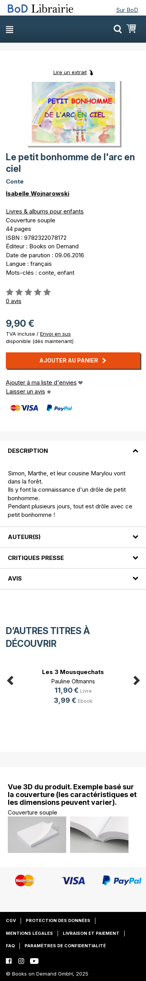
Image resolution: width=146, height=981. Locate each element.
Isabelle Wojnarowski (37, 193)
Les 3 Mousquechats (73, 672)
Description (28, 450)
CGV (11, 920)
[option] (73, 687)
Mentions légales (29, 933)
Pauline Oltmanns (73, 681)
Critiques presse (36, 558)
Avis (15, 578)
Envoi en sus (55, 334)
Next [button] (136, 679)
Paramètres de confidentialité (65, 945)
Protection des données (58, 920)
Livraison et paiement (91, 933)
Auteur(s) (24, 537)
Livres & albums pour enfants (45, 211)
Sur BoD (127, 10)
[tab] (73, 446)
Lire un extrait (70, 72)
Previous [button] (10, 679)
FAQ (10, 945)
